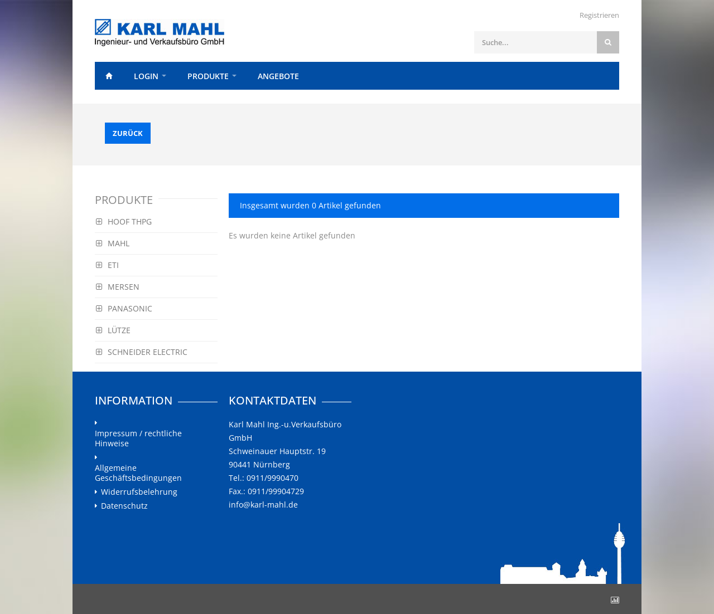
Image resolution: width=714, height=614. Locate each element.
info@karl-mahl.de (263, 504)
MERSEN (117, 286)
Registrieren (599, 15)
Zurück (128, 133)
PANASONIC (124, 308)
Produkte (208, 76)
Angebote (278, 76)
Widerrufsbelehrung (139, 492)
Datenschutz (124, 506)
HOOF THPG (124, 221)
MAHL (112, 243)
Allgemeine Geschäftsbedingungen (138, 473)
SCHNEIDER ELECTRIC (141, 352)
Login (146, 76)
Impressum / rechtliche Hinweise (138, 438)
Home (109, 76)
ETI (107, 265)
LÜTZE (113, 330)
